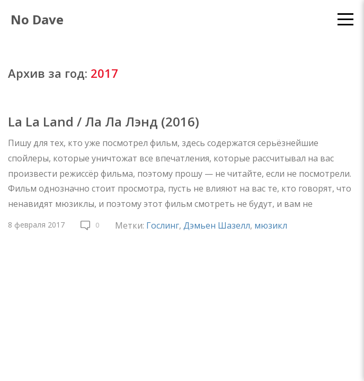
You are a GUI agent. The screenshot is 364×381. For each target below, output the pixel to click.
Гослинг (162, 225)
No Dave (37, 19)
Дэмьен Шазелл (216, 225)
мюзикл (270, 225)
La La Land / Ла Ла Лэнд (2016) (103, 121)
